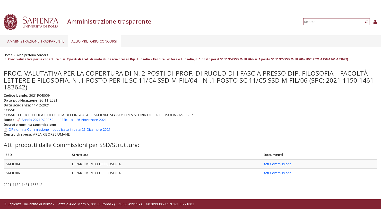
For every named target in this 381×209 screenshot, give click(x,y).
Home (8, 55)
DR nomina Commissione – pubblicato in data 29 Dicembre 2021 (60, 129)
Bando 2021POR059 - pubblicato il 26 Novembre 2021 (64, 119)
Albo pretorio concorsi (94, 41)
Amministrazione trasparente (35, 41)
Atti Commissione (278, 164)
